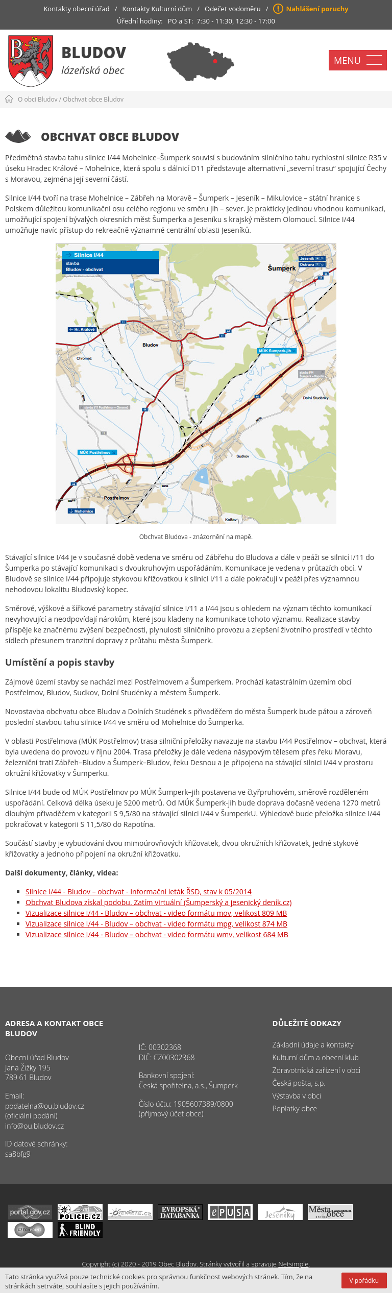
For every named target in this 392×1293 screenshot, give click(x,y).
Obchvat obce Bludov (93, 99)
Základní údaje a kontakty (313, 1045)
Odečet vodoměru (233, 8)
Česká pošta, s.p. (299, 1083)
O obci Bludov (38, 99)
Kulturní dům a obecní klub (316, 1057)
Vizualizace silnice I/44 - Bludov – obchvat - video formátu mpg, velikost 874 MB (156, 924)
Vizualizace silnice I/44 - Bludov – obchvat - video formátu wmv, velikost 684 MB (157, 934)
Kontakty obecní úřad (76, 8)
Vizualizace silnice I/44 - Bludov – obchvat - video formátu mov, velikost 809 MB (156, 913)
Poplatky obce (295, 1108)
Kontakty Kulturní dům (157, 8)
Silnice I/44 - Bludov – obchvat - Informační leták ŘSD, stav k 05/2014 (139, 891)
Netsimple (293, 1263)
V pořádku (364, 1280)
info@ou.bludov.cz (34, 1126)
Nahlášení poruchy (317, 8)
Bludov (93, 52)
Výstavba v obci (297, 1096)
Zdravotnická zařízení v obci (317, 1070)
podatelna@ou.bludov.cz (44, 1106)
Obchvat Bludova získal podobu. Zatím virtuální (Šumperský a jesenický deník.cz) (158, 902)
